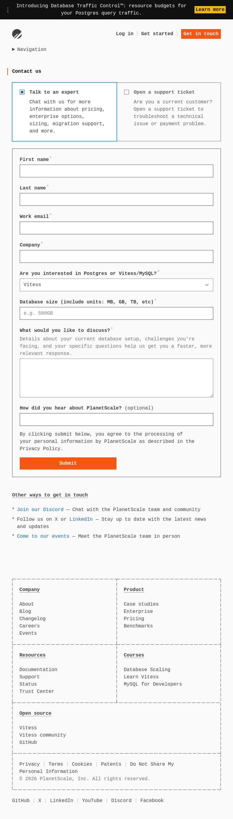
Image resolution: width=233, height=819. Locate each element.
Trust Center (36, 691)
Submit (68, 463)
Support (29, 677)
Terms (56, 764)
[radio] (64, 111)
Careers (29, 626)
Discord (121, 801)
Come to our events (43, 536)
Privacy (29, 764)
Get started (157, 34)
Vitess (28, 728)
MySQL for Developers (153, 684)
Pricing (134, 619)
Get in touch (201, 34)
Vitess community (42, 735)
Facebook (152, 801)
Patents (111, 764)
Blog (25, 611)
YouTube (92, 801)
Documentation (38, 670)
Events (28, 633)
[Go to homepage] (17, 34)
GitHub (28, 742)
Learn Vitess (141, 677)
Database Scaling (147, 670)
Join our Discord (40, 510)
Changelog (32, 619)
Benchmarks (138, 626)
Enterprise (138, 611)
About (26, 604)
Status (28, 684)
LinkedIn (81, 519)
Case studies (141, 604)
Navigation (31, 49)
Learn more (210, 9)
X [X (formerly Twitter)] (39, 801)
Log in (124, 34)
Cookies (82, 764)
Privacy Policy (40, 449)
